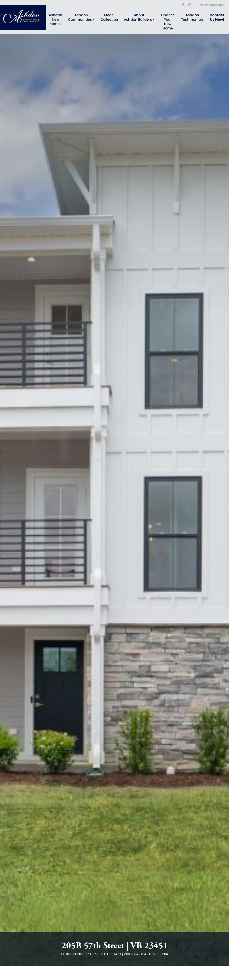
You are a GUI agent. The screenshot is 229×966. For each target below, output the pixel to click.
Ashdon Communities (80, 17)
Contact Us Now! (217, 17)
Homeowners (212, 4)
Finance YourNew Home (168, 22)
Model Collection (109, 17)
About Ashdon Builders (138, 17)
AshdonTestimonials (192, 17)
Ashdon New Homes (55, 19)
